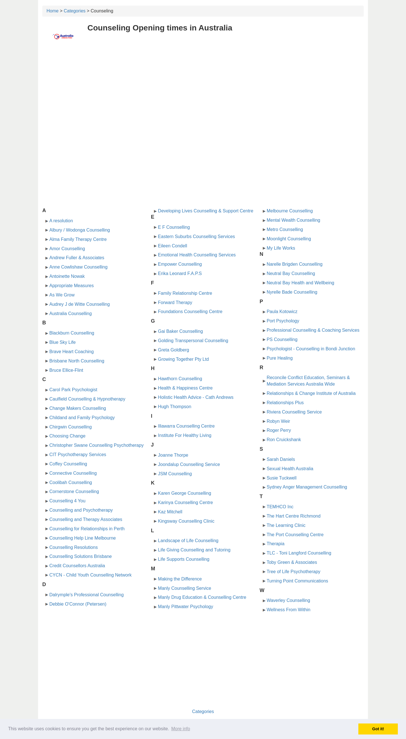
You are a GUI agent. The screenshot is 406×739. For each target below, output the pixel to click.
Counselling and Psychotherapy (81, 510)
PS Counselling (282, 339)
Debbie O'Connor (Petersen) (77, 604)
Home (53, 10)
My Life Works (281, 248)
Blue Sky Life (62, 342)
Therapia (275, 543)
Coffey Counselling (68, 463)
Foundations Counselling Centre (190, 311)
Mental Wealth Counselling (293, 220)
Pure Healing (280, 358)
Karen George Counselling (184, 493)
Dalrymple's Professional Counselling (86, 594)
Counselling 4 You (67, 500)
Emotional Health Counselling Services (197, 254)
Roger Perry (279, 430)
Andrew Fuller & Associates (76, 257)
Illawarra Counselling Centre (186, 426)
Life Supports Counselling (183, 559)
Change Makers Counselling (77, 408)
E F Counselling (174, 227)
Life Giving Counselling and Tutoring (194, 549)
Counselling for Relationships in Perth (87, 528)
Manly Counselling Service (184, 588)
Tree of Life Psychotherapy (294, 571)
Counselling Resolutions (73, 547)
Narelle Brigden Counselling (295, 264)
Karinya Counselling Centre (185, 502)
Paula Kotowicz (282, 311)
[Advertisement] (203, 89)
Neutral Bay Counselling (291, 273)
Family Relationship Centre (185, 293)
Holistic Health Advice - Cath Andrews (195, 397)
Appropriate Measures (71, 285)
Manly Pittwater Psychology (185, 606)
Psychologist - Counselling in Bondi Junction (311, 348)
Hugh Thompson (174, 406)
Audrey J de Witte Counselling (79, 304)
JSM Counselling (175, 473)
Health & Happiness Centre (185, 388)
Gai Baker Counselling (180, 331)
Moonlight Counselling (289, 238)
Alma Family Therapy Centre (78, 239)
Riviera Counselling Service (294, 412)
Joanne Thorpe (173, 455)
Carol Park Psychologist (73, 389)
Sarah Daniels (281, 459)
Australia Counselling (70, 313)
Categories (74, 10)
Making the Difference (180, 579)
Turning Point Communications (297, 581)
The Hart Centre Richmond (294, 516)
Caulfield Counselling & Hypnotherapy (87, 399)
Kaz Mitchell (170, 511)
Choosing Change (67, 436)
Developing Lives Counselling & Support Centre (205, 210)
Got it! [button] (378, 729)
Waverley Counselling (288, 600)
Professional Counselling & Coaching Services (313, 330)
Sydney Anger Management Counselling (307, 487)
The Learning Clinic (286, 525)
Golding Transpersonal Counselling (193, 340)
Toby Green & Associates (292, 562)
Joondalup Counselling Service (189, 464)
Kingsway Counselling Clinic (186, 521)
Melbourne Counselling (290, 210)
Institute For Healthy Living (184, 435)
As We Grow (62, 294)
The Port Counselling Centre (295, 534)
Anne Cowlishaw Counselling (78, 267)
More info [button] (180, 728)
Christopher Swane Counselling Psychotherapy (96, 445)
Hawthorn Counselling (180, 378)
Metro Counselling (285, 229)
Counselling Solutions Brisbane (80, 556)
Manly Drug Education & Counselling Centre (202, 597)
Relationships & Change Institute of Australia (311, 393)
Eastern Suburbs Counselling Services (196, 236)
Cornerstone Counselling (74, 491)
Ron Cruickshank (284, 439)
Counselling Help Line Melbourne (82, 538)
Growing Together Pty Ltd (183, 359)
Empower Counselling (180, 264)
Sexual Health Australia (290, 468)
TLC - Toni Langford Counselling (299, 553)
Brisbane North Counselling (76, 360)
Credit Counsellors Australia (77, 565)
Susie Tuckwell (282, 478)
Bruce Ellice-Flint (66, 370)
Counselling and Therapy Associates (85, 519)
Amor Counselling (67, 248)
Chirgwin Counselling (70, 427)
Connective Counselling (73, 473)
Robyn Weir (278, 421)
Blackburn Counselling (71, 333)
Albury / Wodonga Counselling (79, 230)
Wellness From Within (288, 609)
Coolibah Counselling (70, 482)
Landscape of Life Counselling (188, 540)
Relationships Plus (285, 402)
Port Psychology (283, 320)
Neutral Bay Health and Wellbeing (300, 282)
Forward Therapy (175, 302)
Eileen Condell (172, 245)
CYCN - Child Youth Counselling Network (90, 575)
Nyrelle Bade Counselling (292, 292)
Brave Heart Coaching (71, 351)
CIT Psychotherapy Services (77, 454)
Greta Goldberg (173, 349)
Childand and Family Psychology (82, 417)
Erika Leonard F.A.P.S (180, 273)
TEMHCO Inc (280, 506)
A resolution (61, 220)
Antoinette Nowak (67, 276)
